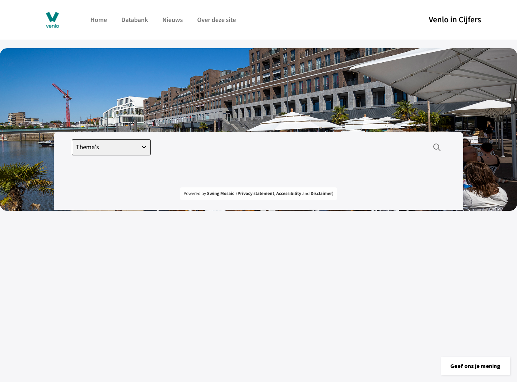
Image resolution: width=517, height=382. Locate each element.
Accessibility (289, 193)
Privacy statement (255, 193)
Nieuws (172, 19)
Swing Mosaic (220, 193)
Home (98, 19)
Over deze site (216, 19)
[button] (475, 366)
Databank (134, 19)
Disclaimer (321, 193)
